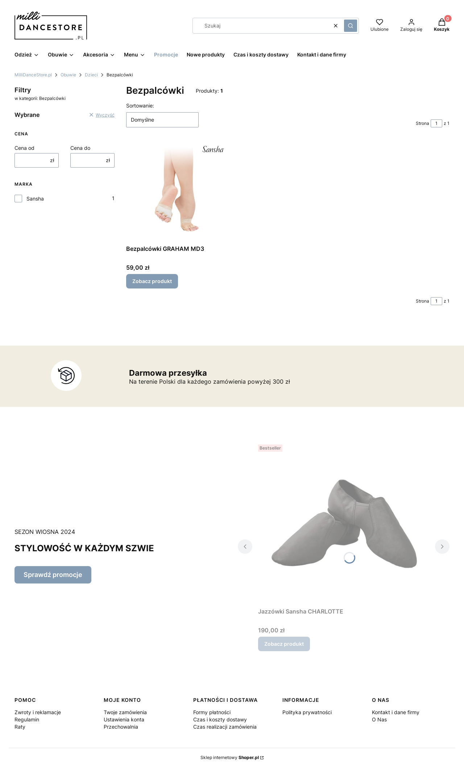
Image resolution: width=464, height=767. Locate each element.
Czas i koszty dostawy (220, 719)
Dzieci (91, 74)
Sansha (35, 198)
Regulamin (26, 719)
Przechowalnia (121, 727)
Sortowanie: (140, 105)
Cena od (24, 148)
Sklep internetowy (229, 757)
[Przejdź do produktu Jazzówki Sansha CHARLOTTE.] (343, 523)
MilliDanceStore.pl (33, 74)
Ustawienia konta (124, 719)
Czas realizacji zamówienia (225, 727)
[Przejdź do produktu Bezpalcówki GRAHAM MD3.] (176, 192)
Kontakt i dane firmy (395, 712)
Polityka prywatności (307, 712)
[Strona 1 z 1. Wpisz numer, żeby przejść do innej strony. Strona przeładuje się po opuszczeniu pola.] (436, 123)
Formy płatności (212, 712)
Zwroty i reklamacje (37, 712)
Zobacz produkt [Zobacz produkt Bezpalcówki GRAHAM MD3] (152, 281)
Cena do (80, 148)
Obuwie (68, 74)
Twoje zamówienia (125, 712)
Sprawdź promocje (53, 574)
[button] (350, 26)
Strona (422, 123)
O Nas (379, 719)
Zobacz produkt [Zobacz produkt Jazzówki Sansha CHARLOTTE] (284, 644)
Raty (19, 727)
